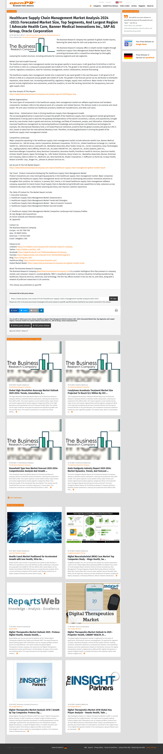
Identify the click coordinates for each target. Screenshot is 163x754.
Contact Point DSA (124, 747)
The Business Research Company (33, 37)
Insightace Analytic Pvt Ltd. (77, 553)
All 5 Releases (14, 498)
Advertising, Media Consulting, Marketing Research (43, 35)
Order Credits (124, 6)
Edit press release (41, 325)
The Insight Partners (74, 629)
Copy (113, 298)
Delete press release (20, 325)
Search (148, 2)
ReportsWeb (13, 629)
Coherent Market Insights (17, 553)
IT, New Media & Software (25, 463)
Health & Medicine (23, 385)
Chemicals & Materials (83, 463)
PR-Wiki (101, 2)
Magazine (142, 6)
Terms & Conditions (110, 747)
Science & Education (23, 627)
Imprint (108, 2)
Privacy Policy (98, 747)
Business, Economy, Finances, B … (28, 704)
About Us (150, 6)
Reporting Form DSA (138, 747)
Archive (134, 6)
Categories (97, 6)
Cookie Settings (151, 747)
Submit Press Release (110, 6)
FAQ (85, 747)
